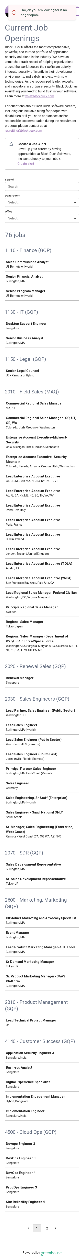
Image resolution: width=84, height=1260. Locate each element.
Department (12, 195)
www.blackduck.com (39, 96)
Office (8, 211)
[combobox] (8, 202)
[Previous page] (28, 1228)
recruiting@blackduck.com (23, 131)
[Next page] (55, 1228)
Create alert (26, 164)
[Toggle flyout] (75, 202)
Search (9, 179)
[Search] (42, 186)
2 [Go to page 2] (47, 1228)
